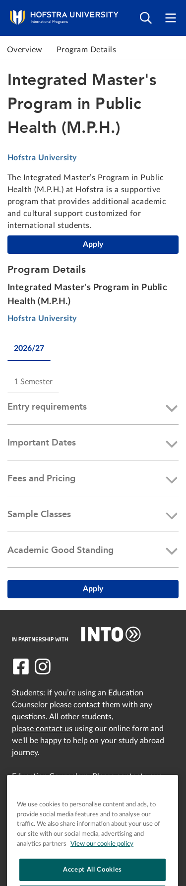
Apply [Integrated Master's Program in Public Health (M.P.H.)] (93, 244)
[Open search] (145, 18)
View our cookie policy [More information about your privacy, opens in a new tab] (101, 869)
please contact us (42, 729)
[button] (93, 409)
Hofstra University (42, 158)
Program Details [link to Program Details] (86, 50)
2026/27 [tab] (29, 348)
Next (176, 50)
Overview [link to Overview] (25, 50)
